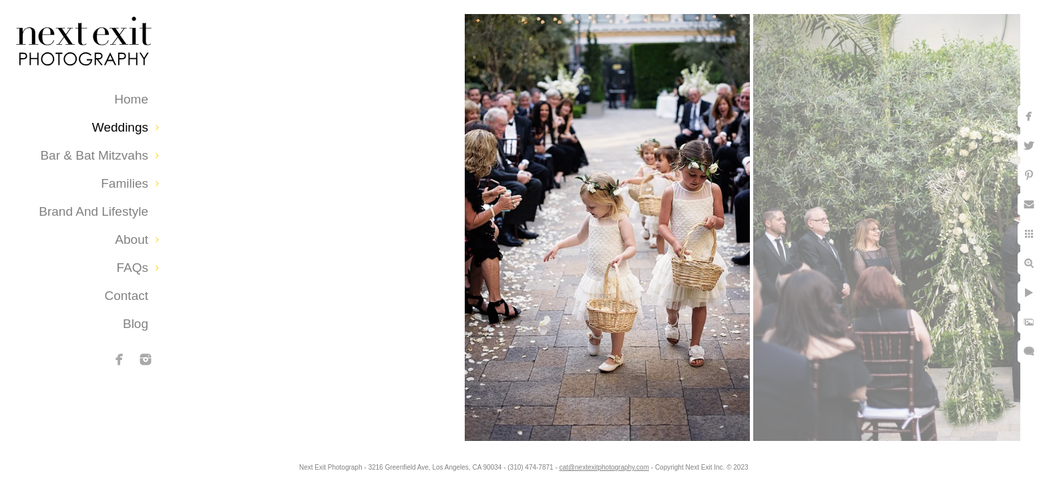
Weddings (120, 127)
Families (124, 183)
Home (131, 99)
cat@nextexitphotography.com (604, 467)
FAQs (132, 268)
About (131, 239)
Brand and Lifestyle (93, 211)
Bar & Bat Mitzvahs (94, 155)
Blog (135, 324)
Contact (126, 296)
